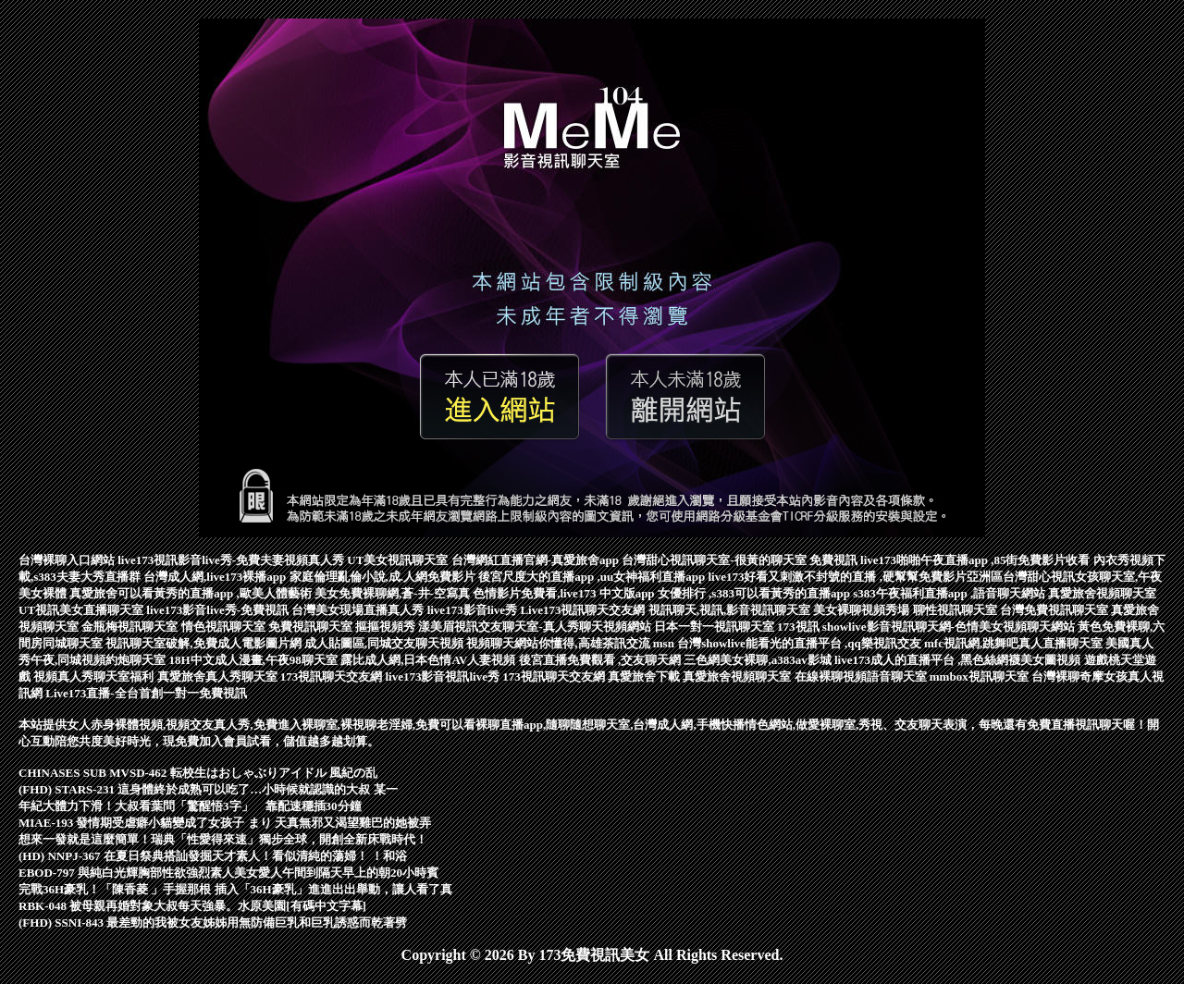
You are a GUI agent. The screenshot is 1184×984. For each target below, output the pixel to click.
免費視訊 (834, 560)
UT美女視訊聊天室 (398, 560)
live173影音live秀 (474, 610)
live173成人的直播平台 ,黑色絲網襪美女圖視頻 (959, 660)
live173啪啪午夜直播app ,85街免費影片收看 (976, 560)
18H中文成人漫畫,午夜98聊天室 (255, 660)
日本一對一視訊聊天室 (715, 626)
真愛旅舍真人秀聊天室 (218, 676)
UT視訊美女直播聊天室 (82, 610)
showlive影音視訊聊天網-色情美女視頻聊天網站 (950, 626)
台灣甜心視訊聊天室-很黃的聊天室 (715, 560)
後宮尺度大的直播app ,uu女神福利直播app (593, 577)
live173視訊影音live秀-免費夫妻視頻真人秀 (232, 560)
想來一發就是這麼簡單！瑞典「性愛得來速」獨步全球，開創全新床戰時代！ (222, 839)
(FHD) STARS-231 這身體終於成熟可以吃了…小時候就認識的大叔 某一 (208, 789)
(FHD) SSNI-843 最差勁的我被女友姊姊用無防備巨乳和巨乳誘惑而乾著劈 (212, 922)
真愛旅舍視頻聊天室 (1102, 593)
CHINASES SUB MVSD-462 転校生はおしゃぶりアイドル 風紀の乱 (197, 773)
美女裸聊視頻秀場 (862, 610)
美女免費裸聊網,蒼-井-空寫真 (393, 593)
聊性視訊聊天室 (956, 610)
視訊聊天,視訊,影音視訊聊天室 (731, 610)
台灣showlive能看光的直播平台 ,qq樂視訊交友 (800, 643)
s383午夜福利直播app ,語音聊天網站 (950, 593)
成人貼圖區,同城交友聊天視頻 (385, 643)
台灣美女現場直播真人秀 (358, 610)
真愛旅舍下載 (645, 676)
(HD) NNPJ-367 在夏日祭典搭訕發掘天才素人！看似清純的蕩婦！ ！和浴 (212, 856)
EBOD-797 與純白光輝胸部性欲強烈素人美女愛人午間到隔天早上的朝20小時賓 (228, 872)
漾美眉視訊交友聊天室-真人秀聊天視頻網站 (536, 626)
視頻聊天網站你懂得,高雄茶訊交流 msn (571, 643)
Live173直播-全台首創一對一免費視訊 (145, 693)
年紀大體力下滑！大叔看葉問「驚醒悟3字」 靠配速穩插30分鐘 (190, 806)
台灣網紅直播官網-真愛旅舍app (537, 560)
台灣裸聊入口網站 (67, 560)
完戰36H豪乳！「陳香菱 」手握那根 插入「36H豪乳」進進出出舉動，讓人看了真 (235, 889)
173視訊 (799, 626)
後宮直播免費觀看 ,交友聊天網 (601, 660)
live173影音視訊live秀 (444, 676)
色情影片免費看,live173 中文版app (565, 593)
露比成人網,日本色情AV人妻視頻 (429, 660)
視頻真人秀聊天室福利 (94, 676)
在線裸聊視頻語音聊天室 (862, 676)
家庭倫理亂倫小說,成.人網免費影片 (384, 577)
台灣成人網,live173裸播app (216, 577)
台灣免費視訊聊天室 (1055, 610)
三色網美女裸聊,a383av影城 (759, 660)
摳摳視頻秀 (386, 626)
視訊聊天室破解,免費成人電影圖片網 (204, 643)
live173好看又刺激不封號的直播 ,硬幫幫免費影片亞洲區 (855, 577)
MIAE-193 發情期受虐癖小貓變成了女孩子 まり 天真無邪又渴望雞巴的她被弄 (224, 823)
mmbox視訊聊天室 (980, 676)
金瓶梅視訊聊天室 (130, 626)
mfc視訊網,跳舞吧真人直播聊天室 (1014, 643)
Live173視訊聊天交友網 (584, 610)
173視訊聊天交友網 (333, 676)
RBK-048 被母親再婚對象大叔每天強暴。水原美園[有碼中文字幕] (192, 906)
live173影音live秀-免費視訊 (218, 610)
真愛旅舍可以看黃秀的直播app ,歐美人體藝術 (191, 593)
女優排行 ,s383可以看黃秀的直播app (755, 593)
